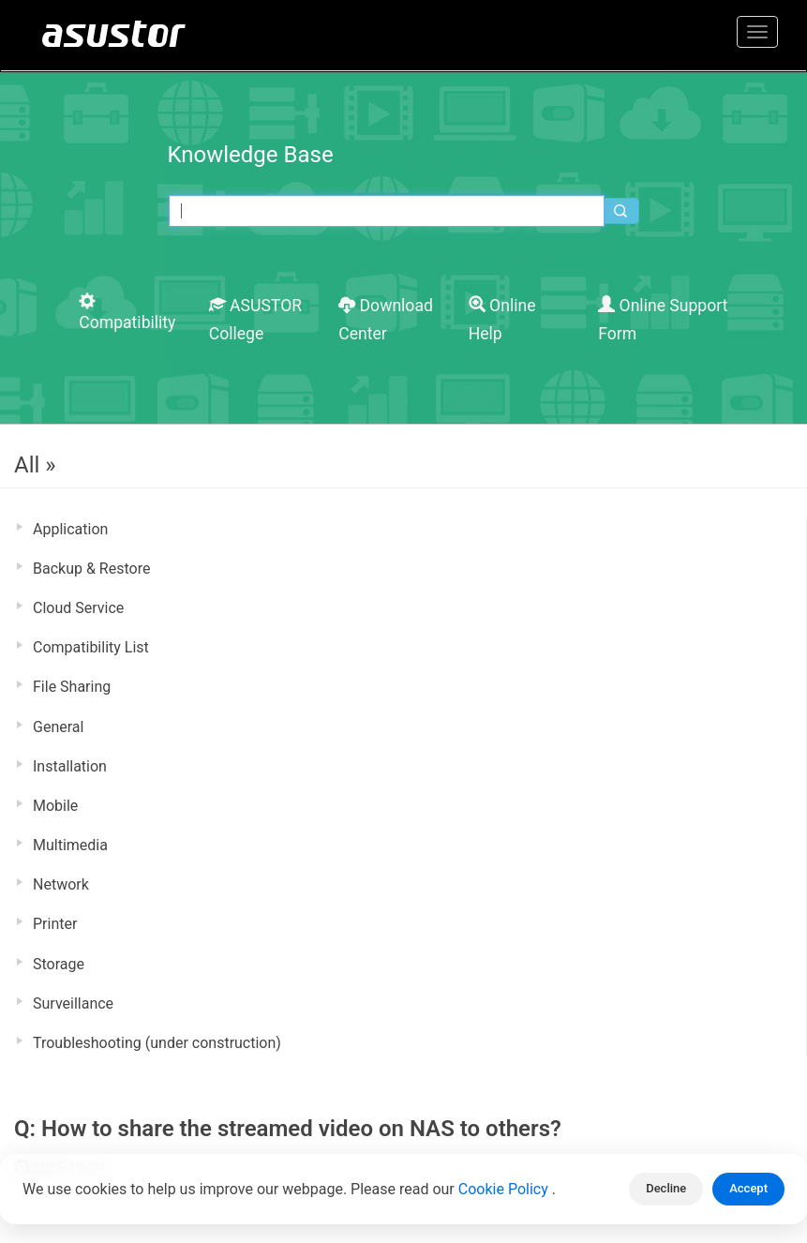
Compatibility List (91, 647)
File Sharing (72, 687)
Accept (748, 1188)
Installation (70, 766)
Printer (55, 924)
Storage (58, 964)
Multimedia (70, 845)
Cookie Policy (505, 1189)
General (58, 727)
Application (70, 529)
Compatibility (127, 312)
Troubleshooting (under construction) (157, 1043)
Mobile (55, 806)
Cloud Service (78, 608)
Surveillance (73, 1003)
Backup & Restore (91, 568)
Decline (666, 1188)
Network (61, 884)
